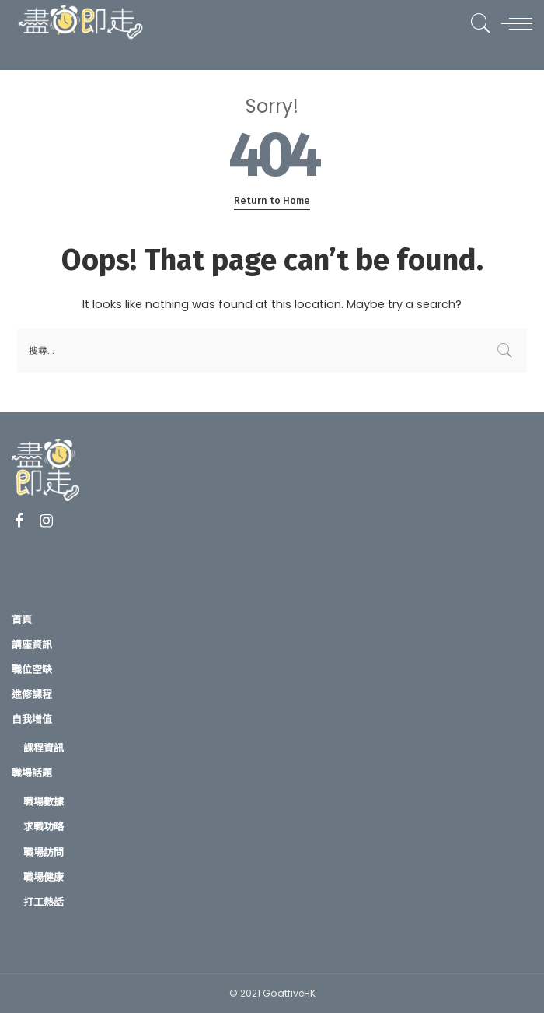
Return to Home (272, 200)
